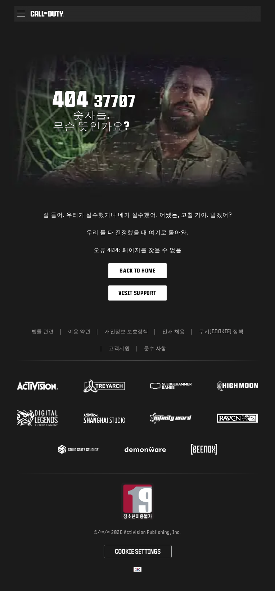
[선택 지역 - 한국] (137, 569)
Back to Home (137, 270)
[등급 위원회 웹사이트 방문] (137, 501)
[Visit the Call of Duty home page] (47, 14)
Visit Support (137, 293)
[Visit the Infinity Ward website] (170, 418)
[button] (21, 14)
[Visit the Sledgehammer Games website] (170, 386)
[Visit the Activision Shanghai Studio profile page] (104, 418)
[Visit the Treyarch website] (104, 386)
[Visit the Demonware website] (145, 449)
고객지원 (119, 348)
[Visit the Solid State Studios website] (78, 449)
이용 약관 (79, 331)
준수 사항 (155, 348)
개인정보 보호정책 (126, 331)
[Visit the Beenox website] (204, 449)
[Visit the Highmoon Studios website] (237, 386)
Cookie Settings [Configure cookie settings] (138, 551)
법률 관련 (43, 331)
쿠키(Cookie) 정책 (221, 331)
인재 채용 (173, 331)
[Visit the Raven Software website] (237, 418)
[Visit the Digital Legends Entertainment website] (37, 418)
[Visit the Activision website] (37, 386)
